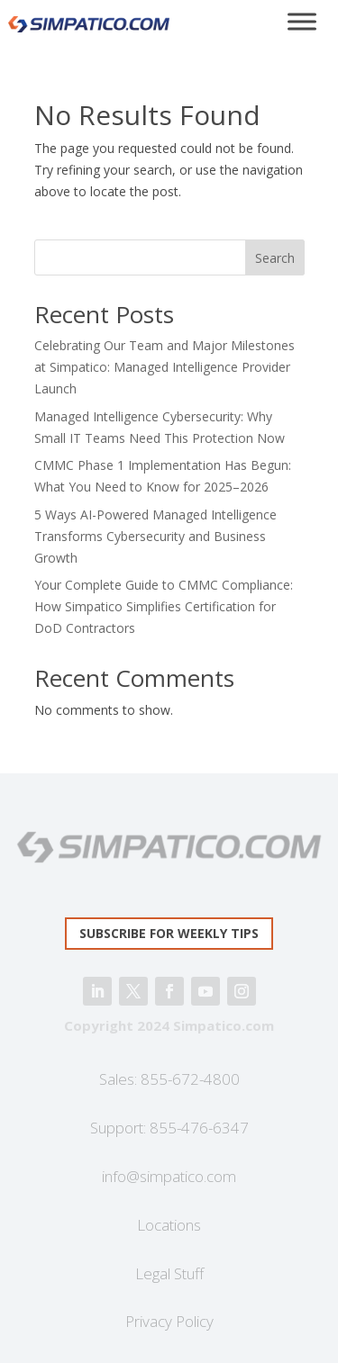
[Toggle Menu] (302, 21)
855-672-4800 (190, 1079)
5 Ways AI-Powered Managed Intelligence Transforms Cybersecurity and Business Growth (155, 536)
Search (275, 257)
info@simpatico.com (169, 1176)
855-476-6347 (199, 1127)
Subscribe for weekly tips (169, 933)
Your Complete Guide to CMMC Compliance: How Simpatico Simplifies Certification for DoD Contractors (163, 606)
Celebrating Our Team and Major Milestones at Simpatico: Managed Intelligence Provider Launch (164, 367)
